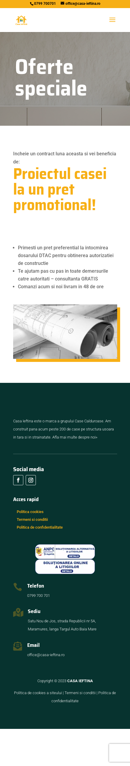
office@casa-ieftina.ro (46, 692)
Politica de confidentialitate (40, 564)
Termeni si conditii (32, 556)
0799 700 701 (38, 632)
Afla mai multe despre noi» (74, 474)
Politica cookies (30, 549)
